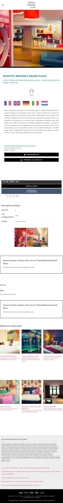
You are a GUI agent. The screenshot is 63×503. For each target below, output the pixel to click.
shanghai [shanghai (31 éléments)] (37, 457)
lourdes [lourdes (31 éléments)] (23, 451)
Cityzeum (38, 500)
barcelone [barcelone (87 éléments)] (29, 445)
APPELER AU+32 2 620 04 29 (31, 191)
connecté (17, 267)
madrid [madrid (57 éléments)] (33, 451)
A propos (11, 496)
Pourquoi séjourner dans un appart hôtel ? (15, 478)
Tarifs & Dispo (31, 186)
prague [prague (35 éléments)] (50, 454)
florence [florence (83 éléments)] (24, 448)
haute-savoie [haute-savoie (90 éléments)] (35, 448)
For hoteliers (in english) (32, 497)
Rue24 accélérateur (49, 500)
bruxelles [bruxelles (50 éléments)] (53, 445)
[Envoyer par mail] (14, 196)
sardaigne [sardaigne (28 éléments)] (25, 457)
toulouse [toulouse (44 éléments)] (51, 457)
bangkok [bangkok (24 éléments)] (22, 445)
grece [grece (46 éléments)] (29, 448)
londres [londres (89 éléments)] (18, 451)
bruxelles (14, 72)
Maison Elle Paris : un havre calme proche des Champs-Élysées (22, 481)
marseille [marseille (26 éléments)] (53, 451)
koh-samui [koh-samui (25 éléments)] (5, 451)
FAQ (16, 496)
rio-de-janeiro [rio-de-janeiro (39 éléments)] (5, 457)
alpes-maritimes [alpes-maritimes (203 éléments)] (6, 445)
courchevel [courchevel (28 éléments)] (10, 448)
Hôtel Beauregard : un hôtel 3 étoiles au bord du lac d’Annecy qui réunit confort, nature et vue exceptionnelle (31, 473)
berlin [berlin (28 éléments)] (35, 445)
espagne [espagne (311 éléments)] (17, 448)
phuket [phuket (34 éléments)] (35, 454)
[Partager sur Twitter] (10, 196)
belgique (6, 72)
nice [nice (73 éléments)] (26, 454)
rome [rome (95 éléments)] (12, 457)
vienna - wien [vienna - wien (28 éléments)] (5, 460)
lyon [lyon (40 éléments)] (28, 451)
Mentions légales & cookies (45, 496)
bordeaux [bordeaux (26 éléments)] (46, 445)
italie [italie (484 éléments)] (56, 448)
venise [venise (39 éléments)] (57, 457)
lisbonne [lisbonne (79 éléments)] (11, 451)
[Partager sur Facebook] (7, 196)
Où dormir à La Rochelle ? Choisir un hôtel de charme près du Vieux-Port (25, 468)
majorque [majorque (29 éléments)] (39, 451)
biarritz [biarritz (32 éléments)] (40, 445)
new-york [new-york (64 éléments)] (20, 454)
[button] (2, 5)
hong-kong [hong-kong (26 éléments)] (44, 448)
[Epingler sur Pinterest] (17, 196)
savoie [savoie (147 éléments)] (31, 457)
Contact (27, 496)
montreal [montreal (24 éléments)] (14, 454)
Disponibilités (31, 154)
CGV (33, 496)
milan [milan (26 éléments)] (8, 454)
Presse (21, 496)
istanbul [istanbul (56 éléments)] (51, 448)
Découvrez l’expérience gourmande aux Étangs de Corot (20, 485)
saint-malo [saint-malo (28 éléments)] (18, 457)
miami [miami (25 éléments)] (3, 454)
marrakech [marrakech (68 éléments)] (46, 451)
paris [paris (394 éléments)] (30, 454)
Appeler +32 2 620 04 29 (31, 160)
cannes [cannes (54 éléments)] (4, 448)
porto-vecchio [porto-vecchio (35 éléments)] (43, 454)
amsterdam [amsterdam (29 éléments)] (15, 445)
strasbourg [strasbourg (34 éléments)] (45, 457)
